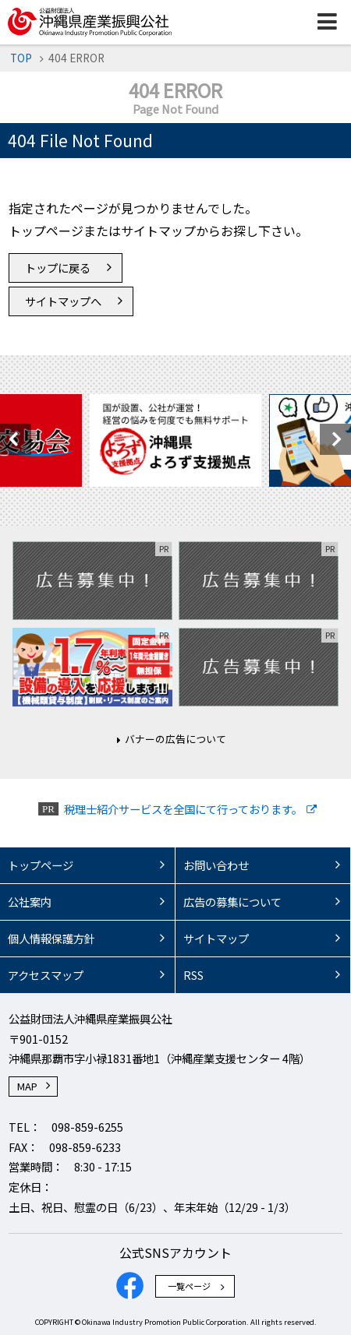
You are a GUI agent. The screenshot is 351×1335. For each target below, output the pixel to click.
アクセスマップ (45, 975)
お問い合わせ (216, 865)
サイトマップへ (63, 301)
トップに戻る (57, 267)
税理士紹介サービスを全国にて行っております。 (183, 808)
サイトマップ (216, 938)
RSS (193, 975)
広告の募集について (232, 901)
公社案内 (29, 901)
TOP (21, 57)
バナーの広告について (175, 738)
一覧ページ (189, 1286)
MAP (27, 1086)
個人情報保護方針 (51, 938)
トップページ (40, 865)
